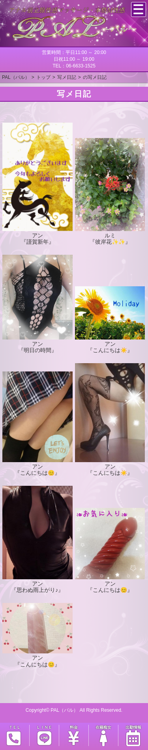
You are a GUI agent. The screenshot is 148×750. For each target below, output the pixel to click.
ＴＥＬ (14, 735)
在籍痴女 (103, 735)
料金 (73, 735)
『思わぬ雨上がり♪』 (37, 590)
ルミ (110, 235)
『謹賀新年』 (37, 242)
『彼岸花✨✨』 (110, 242)
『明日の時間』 (37, 350)
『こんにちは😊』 (37, 473)
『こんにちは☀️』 (110, 350)
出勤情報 (133, 735)
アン (37, 235)
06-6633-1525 (81, 66)
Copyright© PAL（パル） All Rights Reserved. (74, 710)
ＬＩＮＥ (44, 735)
